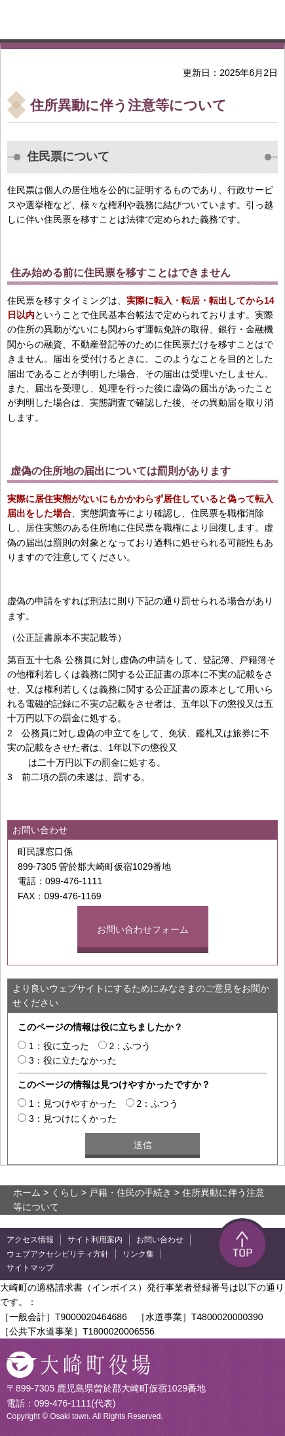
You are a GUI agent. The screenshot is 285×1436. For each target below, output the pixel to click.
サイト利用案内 (95, 1239)
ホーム (27, 1192)
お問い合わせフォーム (143, 929)
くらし (65, 1192)
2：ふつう (130, 1046)
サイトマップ (30, 1267)
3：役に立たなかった (73, 1060)
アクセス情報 (30, 1239)
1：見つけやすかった (73, 1103)
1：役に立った (59, 1046)
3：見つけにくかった (73, 1118)
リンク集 (138, 1254)
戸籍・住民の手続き (130, 1192)
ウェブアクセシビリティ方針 (58, 1254)
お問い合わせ (159, 1239)
